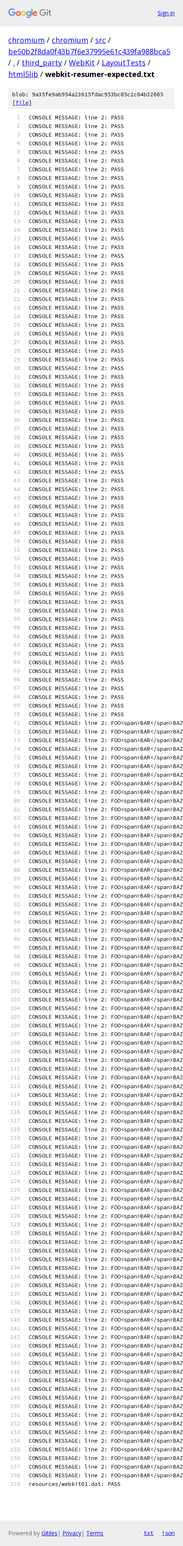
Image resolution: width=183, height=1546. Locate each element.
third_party (42, 63)
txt (148, 1533)
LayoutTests (124, 63)
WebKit (82, 63)
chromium (26, 40)
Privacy (71, 1533)
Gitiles (49, 1533)
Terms (94, 1533)
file (22, 102)
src (100, 40)
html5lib (23, 74)
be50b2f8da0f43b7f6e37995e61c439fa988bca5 (89, 51)
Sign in (166, 13)
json (168, 1533)
